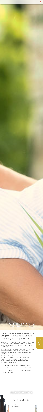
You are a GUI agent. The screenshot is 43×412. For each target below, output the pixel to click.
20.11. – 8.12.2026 (8, 372)
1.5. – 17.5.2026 (8, 368)
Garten (39, 341)
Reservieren (40, 346)
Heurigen (39, 339)
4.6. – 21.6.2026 (26, 368)
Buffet (39, 342)
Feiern (39, 344)
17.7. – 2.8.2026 (8, 370)
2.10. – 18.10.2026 (26, 370)
